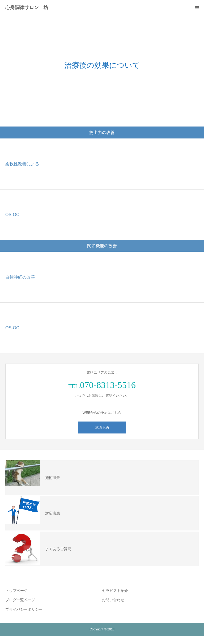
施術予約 (102, 427)
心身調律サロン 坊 (26, 7)
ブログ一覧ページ (20, 600)
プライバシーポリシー (23, 609)
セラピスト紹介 (115, 590)
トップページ (16, 590)
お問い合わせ (113, 600)
